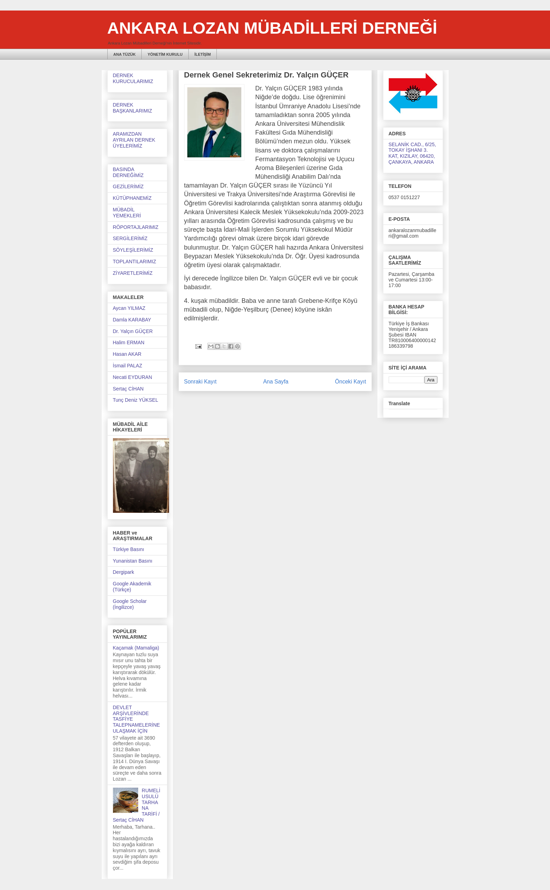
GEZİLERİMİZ (128, 186)
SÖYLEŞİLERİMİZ (133, 250)
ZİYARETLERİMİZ (133, 273)
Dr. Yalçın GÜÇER (133, 331)
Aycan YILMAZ (129, 308)
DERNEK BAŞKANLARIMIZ (132, 108)
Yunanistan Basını (133, 561)
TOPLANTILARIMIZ (134, 261)
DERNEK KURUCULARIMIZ (133, 78)
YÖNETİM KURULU (165, 54)
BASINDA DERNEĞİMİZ (128, 172)
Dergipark (123, 572)
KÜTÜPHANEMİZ (132, 198)
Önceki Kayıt (350, 382)
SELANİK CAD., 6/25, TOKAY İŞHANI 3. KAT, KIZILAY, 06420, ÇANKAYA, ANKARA (412, 153)
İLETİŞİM (202, 54)
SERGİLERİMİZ (130, 238)
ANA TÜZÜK (124, 54)
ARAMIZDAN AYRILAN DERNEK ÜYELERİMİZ (134, 140)
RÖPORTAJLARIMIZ (136, 227)
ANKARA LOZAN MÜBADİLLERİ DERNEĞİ (272, 28)
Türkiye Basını (128, 549)
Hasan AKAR (127, 354)
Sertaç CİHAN (128, 389)
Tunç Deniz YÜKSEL (135, 400)
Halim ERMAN (129, 342)
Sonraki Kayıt (200, 382)
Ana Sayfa (275, 382)
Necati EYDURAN (132, 377)
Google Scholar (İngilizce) (130, 604)
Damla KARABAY (132, 319)
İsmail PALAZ (127, 365)
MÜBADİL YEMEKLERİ (127, 212)
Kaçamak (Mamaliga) (136, 648)
